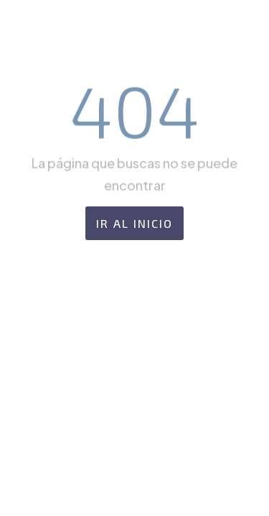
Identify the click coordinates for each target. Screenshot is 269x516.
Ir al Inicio (134, 223)
